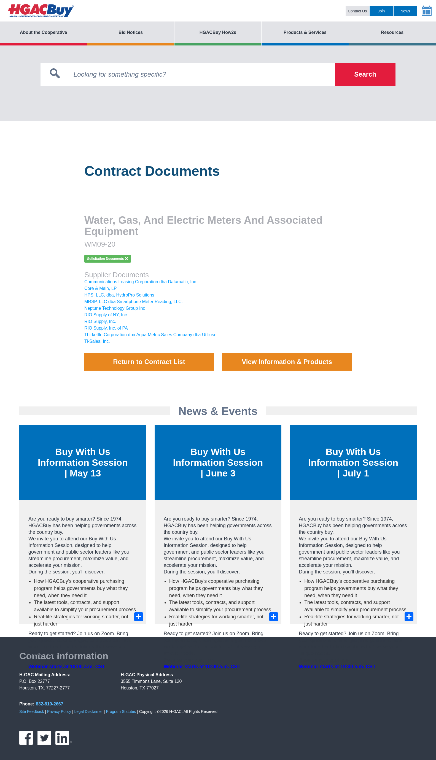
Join (381, 11)
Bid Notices (131, 32)
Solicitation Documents (107, 259)
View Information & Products (287, 361)
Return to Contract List (149, 361)
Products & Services (305, 32)
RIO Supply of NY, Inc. (106, 314)
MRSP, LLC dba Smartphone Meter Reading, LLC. (133, 301)
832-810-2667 (49, 704)
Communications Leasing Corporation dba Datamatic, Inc (140, 281)
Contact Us (357, 11)
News (405, 11)
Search (365, 74)
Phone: (26, 704)
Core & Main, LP (100, 288)
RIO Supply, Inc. (100, 321)
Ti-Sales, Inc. (97, 341)
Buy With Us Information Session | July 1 (353, 462)
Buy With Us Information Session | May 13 (83, 462)
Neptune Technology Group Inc (114, 308)
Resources (392, 32)
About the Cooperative (43, 32)
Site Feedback (31, 711)
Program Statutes (121, 711)
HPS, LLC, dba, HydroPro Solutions (119, 295)
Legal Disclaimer (88, 711)
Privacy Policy (59, 711)
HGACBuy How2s (218, 32)
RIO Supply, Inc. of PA (106, 328)
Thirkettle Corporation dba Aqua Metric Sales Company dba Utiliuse (150, 334)
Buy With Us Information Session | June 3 (218, 462)
